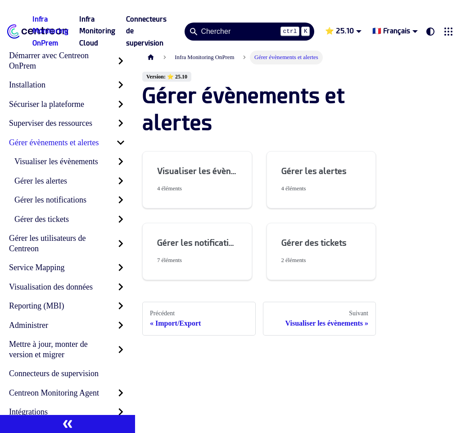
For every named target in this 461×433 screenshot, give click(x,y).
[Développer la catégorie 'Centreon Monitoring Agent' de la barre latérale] (121, 393)
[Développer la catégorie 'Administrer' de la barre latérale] (121, 325)
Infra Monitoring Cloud (97, 31)
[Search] (249, 32)
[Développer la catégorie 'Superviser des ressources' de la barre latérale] (121, 123)
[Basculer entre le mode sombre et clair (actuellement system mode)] (430, 31)
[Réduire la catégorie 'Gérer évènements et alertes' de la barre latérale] (121, 143)
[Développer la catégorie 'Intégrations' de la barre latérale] (121, 412)
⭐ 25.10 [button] (339, 31)
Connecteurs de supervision (146, 31)
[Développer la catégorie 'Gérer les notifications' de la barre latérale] (121, 200)
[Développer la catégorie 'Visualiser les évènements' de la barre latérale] (121, 161)
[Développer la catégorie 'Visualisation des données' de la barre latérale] (121, 287)
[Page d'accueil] (150, 57)
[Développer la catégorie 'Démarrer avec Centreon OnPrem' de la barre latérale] (121, 60)
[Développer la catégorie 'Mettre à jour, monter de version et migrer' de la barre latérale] (121, 349)
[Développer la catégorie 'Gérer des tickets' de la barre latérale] (121, 219)
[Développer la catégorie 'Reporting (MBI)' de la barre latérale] (121, 306)
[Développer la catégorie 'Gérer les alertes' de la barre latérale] (121, 181)
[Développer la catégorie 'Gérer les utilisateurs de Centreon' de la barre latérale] (121, 243)
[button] (448, 31)
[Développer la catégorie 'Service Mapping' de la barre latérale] (121, 267)
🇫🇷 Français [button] (391, 31)
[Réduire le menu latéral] (67, 424)
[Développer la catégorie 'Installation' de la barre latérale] (121, 85)
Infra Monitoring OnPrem (50, 31)
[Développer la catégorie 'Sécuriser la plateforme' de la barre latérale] (121, 104)
